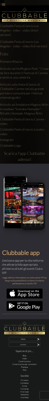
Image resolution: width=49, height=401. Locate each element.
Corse (24, 386)
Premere (24, 367)
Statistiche (25, 394)
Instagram (6, 140)
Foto (4, 53)
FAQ (24, 370)
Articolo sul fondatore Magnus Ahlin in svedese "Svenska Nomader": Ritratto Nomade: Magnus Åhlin (24, 109)
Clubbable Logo (10, 145)
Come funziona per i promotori (24, 364)
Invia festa (25, 397)
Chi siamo (24, 380)
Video (24, 358)
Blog (24, 355)
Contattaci (24, 383)
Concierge (25, 389)
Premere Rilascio (11, 62)
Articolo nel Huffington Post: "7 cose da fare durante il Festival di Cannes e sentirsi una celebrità (24, 73)
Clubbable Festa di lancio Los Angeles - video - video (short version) (19, 30)
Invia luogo (24, 392)
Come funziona (25, 361)
